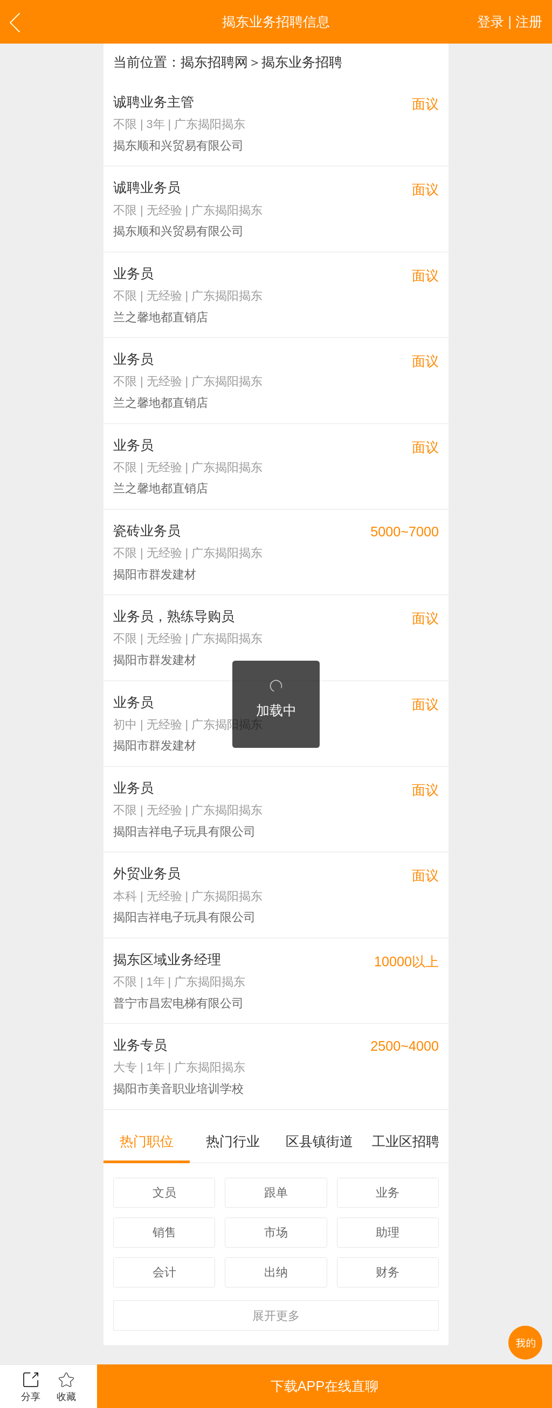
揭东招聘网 (214, 61)
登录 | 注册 (509, 21)
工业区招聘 (405, 1141)
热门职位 (147, 1141)
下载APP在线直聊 (324, 1385)
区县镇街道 (319, 1141)
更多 (276, 1315)
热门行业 (233, 1141)
